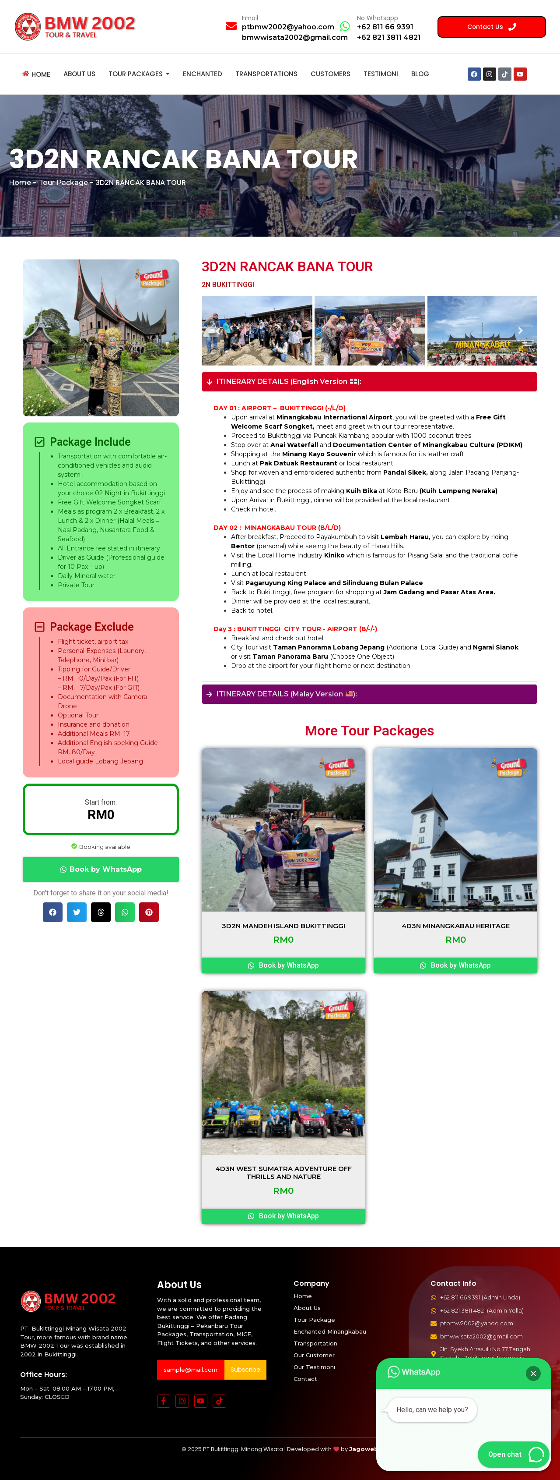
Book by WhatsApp (106, 869)
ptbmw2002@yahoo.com (288, 27)
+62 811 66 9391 (385, 27)
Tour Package (63, 182)
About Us (307, 1307)
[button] (101, 869)
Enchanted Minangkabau (330, 1331)
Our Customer (314, 1355)
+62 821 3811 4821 (389, 37)
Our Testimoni (314, 1366)
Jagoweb (363, 1448)
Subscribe (245, 1369)
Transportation (315, 1343)
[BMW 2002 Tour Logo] (78, 26)
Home (20, 182)
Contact (305, 1378)
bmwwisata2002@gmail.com (295, 37)
